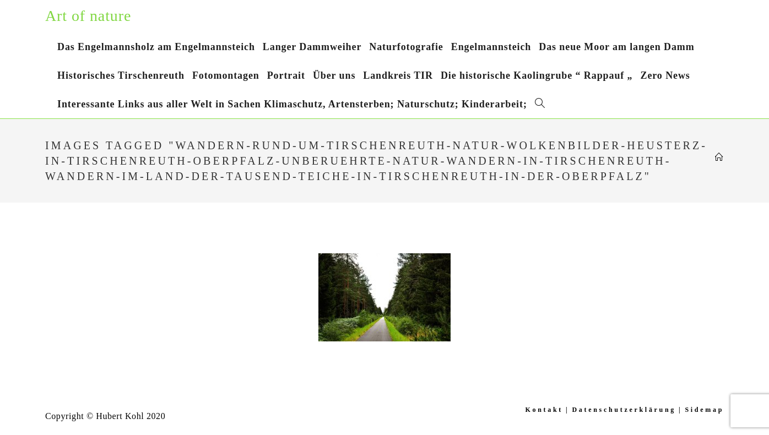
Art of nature (88, 15)
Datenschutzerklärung (624, 410)
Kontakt (544, 410)
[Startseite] (719, 157)
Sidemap (704, 410)
